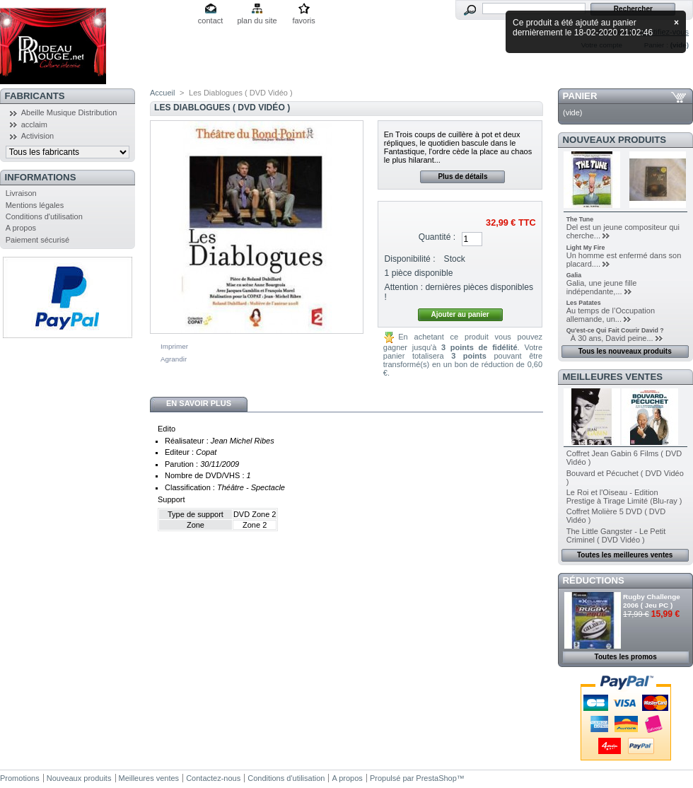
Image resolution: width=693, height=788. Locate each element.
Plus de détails (462, 176)
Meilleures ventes (613, 376)
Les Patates (583, 302)
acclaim (34, 124)
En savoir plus (198, 403)
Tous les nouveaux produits (625, 351)
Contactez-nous (213, 778)
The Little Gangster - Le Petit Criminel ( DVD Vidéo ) (616, 535)
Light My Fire (585, 247)
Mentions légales (35, 205)
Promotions (20, 778)
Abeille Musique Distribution (69, 112)
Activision (37, 136)
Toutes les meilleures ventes (624, 555)
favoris (303, 20)
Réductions (593, 580)
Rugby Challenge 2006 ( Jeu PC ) (651, 601)
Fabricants (35, 96)
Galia (574, 275)
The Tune (579, 219)
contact (210, 20)
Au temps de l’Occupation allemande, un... (610, 314)
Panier (580, 96)
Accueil (162, 92)
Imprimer (174, 346)
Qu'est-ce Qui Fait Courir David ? (615, 330)
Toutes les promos (626, 657)
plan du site (256, 20)
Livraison (21, 193)
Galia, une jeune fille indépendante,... (601, 287)
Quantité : (437, 237)
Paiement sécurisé (38, 240)
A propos (21, 228)
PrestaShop (436, 778)
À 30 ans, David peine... (609, 338)
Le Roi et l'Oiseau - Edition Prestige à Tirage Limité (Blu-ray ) (624, 496)
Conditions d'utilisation (44, 216)
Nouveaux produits (615, 139)
